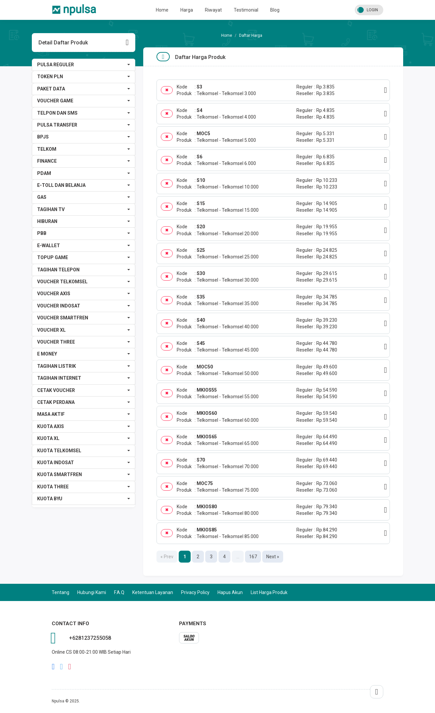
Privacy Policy (195, 592)
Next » (272, 556)
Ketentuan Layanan (152, 592)
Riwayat (213, 10)
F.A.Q (119, 592)
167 (253, 556)
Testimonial (246, 10)
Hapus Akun (230, 592)
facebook (53, 667)
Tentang (60, 592)
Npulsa (58, 701)
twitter (61, 667)
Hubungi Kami (91, 592)
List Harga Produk (269, 592)
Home (162, 10)
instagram (69, 667)
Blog (275, 10)
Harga (186, 10)
